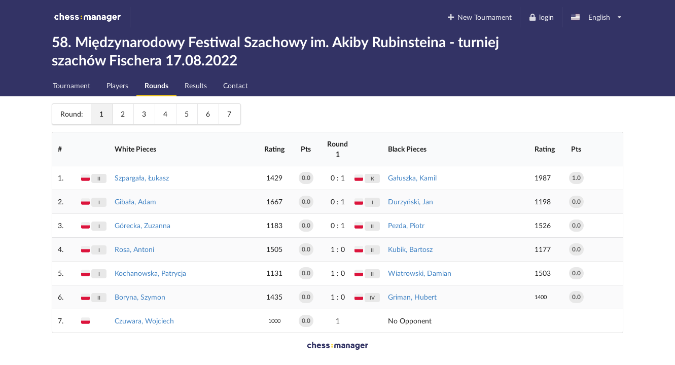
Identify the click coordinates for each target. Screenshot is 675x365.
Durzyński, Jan (410, 201)
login (541, 17)
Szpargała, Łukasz (142, 177)
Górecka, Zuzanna (142, 225)
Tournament (71, 85)
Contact (235, 85)
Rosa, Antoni (134, 249)
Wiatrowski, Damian (419, 273)
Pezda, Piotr (406, 225)
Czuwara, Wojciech (144, 320)
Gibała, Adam (135, 201)
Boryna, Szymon (140, 297)
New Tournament (479, 17)
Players (117, 85)
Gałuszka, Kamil (412, 177)
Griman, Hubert (412, 297)
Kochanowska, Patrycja (150, 273)
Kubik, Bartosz (410, 249)
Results (196, 85)
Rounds (156, 85)
